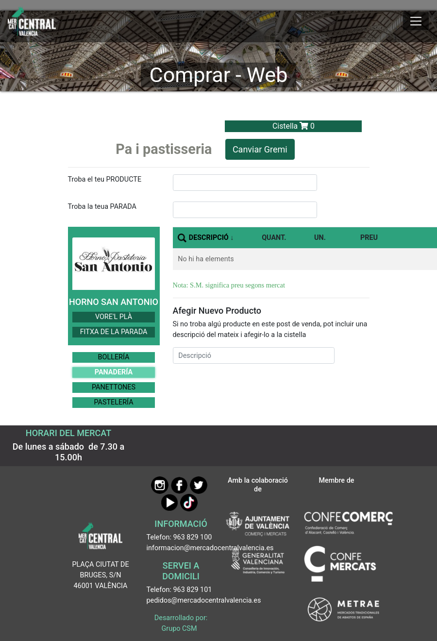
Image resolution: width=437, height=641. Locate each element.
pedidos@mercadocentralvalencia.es (204, 600)
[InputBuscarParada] (245, 210)
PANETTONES (113, 387)
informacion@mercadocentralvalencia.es (210, 548)
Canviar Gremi (260, 149)
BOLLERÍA (114, 357)
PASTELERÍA (113, 402)
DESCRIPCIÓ (209, 238)
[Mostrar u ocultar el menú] (416, 21)
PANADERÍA (114, 372)
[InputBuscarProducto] (245, 182)
